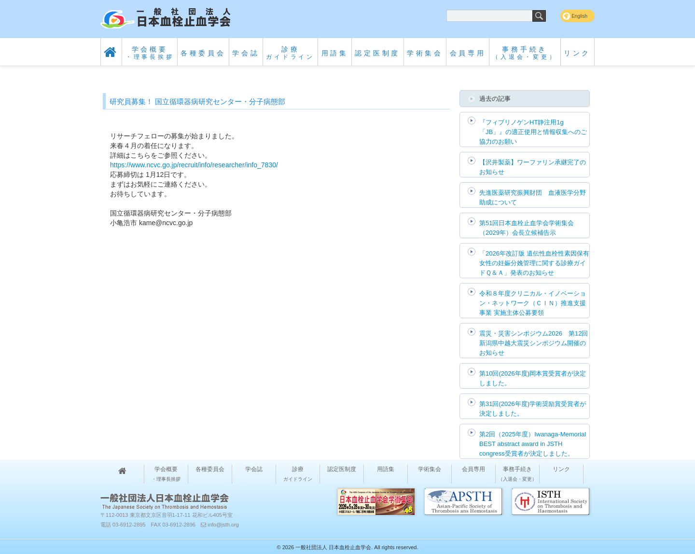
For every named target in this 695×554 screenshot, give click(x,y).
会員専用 (468, 53)
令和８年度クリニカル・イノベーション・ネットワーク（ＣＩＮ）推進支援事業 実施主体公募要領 (532, 303)
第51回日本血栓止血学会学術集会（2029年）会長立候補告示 (526, 227)
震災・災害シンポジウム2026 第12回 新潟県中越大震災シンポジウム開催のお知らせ (533, 343)
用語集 (334, 53)
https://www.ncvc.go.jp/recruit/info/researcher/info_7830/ (194, 165)
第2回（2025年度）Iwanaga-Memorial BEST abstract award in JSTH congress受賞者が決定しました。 (532, 444)
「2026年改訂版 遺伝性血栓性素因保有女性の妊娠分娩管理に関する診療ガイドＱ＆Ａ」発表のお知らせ (534, 263)
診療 (290, 52)
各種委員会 (203, 53)
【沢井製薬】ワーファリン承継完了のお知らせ (532, 167)
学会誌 (245, 53)
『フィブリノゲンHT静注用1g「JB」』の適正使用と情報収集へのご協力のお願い (533, 132)
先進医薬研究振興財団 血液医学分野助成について (532, 197)
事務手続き (524, 52)
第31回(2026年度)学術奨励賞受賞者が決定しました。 (532, 408)
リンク (577, 53)
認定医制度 (377, 53)
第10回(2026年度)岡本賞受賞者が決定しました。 (532, 378)
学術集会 (425, 53)
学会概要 (149, 52)
